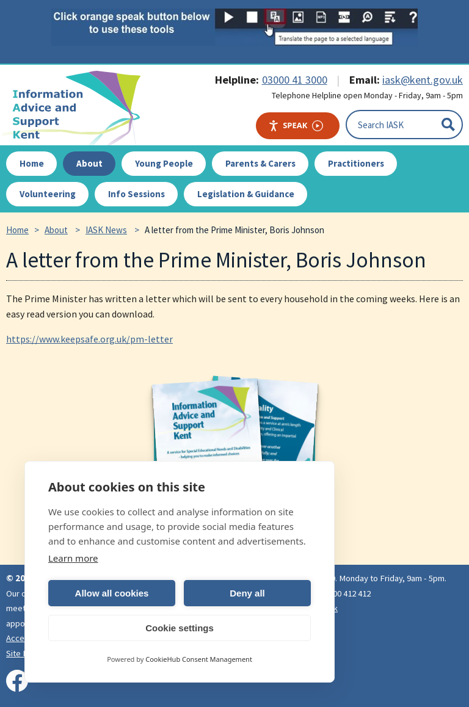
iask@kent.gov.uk (422, 80)
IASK (76, 108)
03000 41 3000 (294, 80)
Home (17, 230)
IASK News (106, 230)
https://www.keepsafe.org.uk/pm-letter (89, 339)
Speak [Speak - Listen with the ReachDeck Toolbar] (295, 125)
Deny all (247, 593)
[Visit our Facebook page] (17, 681)
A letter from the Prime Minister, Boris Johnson (234, 230)
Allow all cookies (112, 593)
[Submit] (448, 124)
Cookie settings (179, 628)
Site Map (22, 653)
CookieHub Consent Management (198, 659)
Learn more (73, 558)
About (56, 230)
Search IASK (381, 124)
